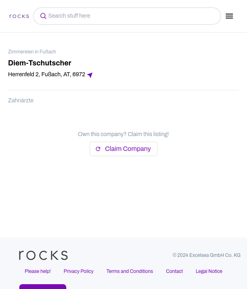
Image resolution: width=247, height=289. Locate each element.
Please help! (37, 271)
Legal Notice (209, 271)
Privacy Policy (79, 271)
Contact (174, 271)
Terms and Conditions (129, 271)
